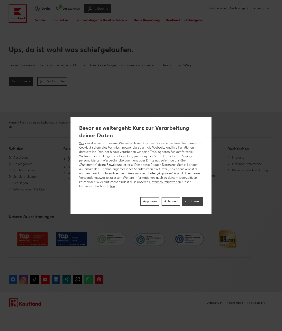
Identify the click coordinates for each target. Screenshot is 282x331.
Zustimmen (193, 201)
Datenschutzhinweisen (165, 182)
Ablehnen (171, 201)
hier (112, 186)
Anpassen (150, 201)
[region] (141, 165)
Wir (81, 143)
